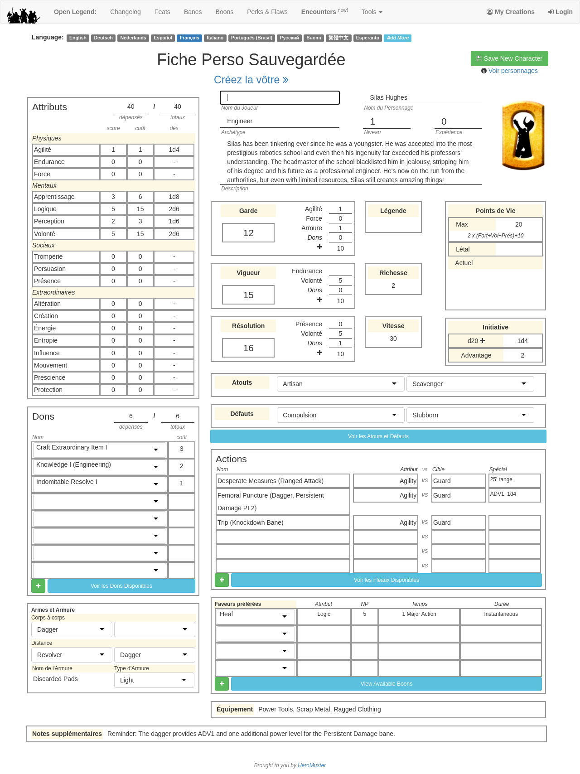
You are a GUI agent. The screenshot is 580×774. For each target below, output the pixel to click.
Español (163, 37)
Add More (398, 37)
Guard (442, 480)
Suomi (314, 37)
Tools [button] (372, 11)
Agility (408, 480)
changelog (125, 11)
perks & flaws (267, 11)
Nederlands (133, 37)
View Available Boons (386, 684)
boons (225, 11)
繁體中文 (338, 37)
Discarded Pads (55, 678)
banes (193, 11)
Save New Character (509, 58)
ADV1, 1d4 (503, 494)
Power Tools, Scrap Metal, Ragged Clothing (319, 709)
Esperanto (367, 37)
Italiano (215, 37)
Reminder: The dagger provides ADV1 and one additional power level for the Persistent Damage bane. (251, 733)
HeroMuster (312, 765)
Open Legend (75, 11)
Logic (323, 614)
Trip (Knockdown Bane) (251, 522)
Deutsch (103, 37)
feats (162, 11)
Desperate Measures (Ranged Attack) (271, 480)
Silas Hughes (388, 97)
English (78, 37)
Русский (289, 37)
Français (189, 37)
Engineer (239, 121)
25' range (501, 479)
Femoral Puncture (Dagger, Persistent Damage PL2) (271, 502)
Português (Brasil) (251, 37)
